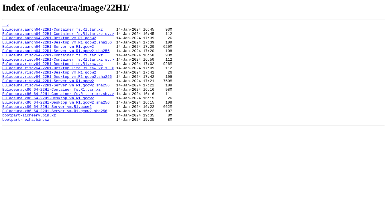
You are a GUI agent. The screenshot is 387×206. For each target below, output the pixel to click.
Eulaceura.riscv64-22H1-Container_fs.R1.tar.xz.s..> (58, 67)
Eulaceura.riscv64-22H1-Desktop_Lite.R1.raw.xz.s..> (58, 77)
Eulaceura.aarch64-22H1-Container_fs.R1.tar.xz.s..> (58, 36)
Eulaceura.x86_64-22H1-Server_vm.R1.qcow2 (47, 123)
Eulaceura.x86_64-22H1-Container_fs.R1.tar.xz (51, 103)
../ (5, 25)
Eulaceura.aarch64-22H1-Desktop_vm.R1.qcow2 (49, 41)
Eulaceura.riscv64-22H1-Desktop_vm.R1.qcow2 (49, 82)
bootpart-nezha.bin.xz (25, 139)
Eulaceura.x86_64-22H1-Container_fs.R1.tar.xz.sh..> (58, 108)
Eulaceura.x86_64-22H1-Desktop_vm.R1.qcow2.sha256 (55, 118)
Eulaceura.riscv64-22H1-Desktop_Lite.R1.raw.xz (52, 72)
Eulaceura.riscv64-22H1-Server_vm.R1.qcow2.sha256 (55, 97)
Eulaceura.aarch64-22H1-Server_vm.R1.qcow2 (48, 51)
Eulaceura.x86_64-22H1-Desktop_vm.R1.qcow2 (48, 113)
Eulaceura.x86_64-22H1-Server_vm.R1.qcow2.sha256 (54, 128)
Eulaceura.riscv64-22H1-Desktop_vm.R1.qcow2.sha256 (57, 87)
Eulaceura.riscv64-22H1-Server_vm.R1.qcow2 (48, 92)
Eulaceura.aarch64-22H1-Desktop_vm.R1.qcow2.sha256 (57, 46)
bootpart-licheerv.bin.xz (29, 133)
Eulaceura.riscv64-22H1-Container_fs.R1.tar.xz (52, 61)
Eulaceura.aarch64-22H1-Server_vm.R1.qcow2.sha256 (55, 56)
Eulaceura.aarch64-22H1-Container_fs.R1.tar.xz (52, 30)
